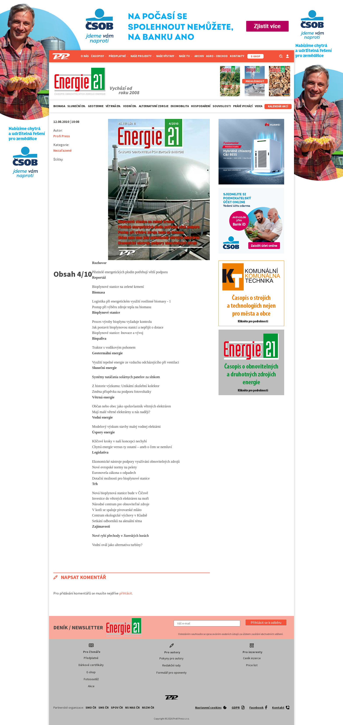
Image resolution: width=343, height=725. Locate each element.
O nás (85, 56)
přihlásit (125, 593)
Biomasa (59, 106)
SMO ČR (91, 707)
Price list (251, 665)
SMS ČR (103, 707)
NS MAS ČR (132, 707)
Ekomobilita (180, 106)
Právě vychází (243, 106)
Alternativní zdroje (153, 106)
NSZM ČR (148, 707)
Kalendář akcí (278, 106)
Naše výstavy (166, 56)
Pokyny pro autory (171, 658)
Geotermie (95, 106)
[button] (266, 622)
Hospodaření (200, 106)
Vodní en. (130, 106)
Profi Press (61, 136)
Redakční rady (171, 665)
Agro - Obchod (217, 56)
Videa (258, 106)
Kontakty (237, 56)
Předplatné (118, 56)
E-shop (91, 672)
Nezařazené (62, 150)
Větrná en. (113, 106)
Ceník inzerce (252, 658)
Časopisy (99, 56)
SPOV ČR (117, 707)
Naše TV (185, 56)
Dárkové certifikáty (91, 665)
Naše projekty (142, 56)
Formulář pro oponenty (171, 673)
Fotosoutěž (91, 679)
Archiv (199, 56)
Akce (91, 686)
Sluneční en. (76, 106)
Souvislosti (222, 106)
